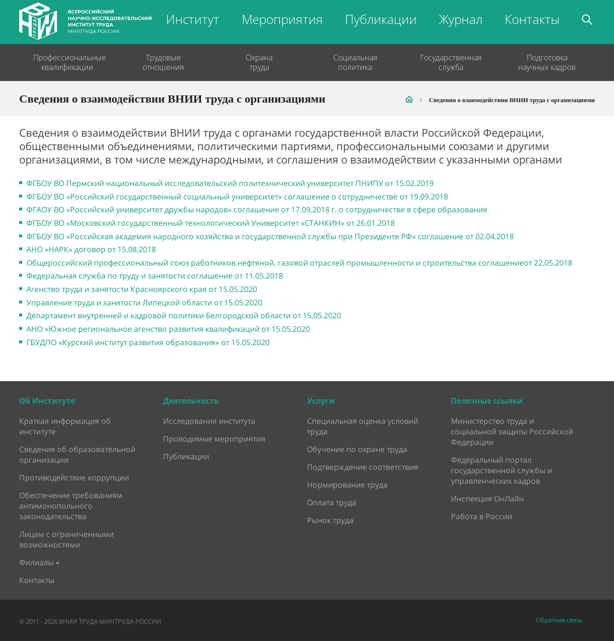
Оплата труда (331, 502)
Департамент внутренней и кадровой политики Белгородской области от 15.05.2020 (183, 315)
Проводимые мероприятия (214, 438)
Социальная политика (355, 62)
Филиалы (36, 562)
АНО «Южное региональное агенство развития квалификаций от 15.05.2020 (168, 329)
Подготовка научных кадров (547, 62)
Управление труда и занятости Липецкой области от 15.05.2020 (144, 302)
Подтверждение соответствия (362, 467)
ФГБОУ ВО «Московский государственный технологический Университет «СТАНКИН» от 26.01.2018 (210, 223)
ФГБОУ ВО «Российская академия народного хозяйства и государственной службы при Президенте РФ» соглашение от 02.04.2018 (270, 236)
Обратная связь (559, 620)
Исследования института (209, 421)
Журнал (461, 19)
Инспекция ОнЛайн (487, 498)
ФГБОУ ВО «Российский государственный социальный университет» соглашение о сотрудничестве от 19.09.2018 (237, 196)
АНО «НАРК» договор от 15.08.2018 (91, 249)
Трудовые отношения (163, 62)
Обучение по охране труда (357, 449)
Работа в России (481, 516)
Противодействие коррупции (74, 477)
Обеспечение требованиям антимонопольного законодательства (70, 506)
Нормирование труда (347, 484)
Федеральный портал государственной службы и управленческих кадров (501, 470)
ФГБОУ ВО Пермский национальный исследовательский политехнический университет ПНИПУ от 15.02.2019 (230, 183)
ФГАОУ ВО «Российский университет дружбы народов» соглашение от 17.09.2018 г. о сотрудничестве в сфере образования (256, 209)
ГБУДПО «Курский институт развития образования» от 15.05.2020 (148, 342)
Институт (192, 19)
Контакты (532, 19)
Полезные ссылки (487, 401)
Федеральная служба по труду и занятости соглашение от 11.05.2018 (154, 275)
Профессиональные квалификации (67, 62)
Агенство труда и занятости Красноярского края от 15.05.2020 (141, 289)
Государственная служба (451, 62)
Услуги (321, 401)
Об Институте (47, 401)
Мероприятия (282, 19)
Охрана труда (259, 62)
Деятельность (191, 401)
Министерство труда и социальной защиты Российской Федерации (512, 431)
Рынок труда (330, 520)
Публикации (381, 19)
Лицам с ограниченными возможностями (66, 539)
